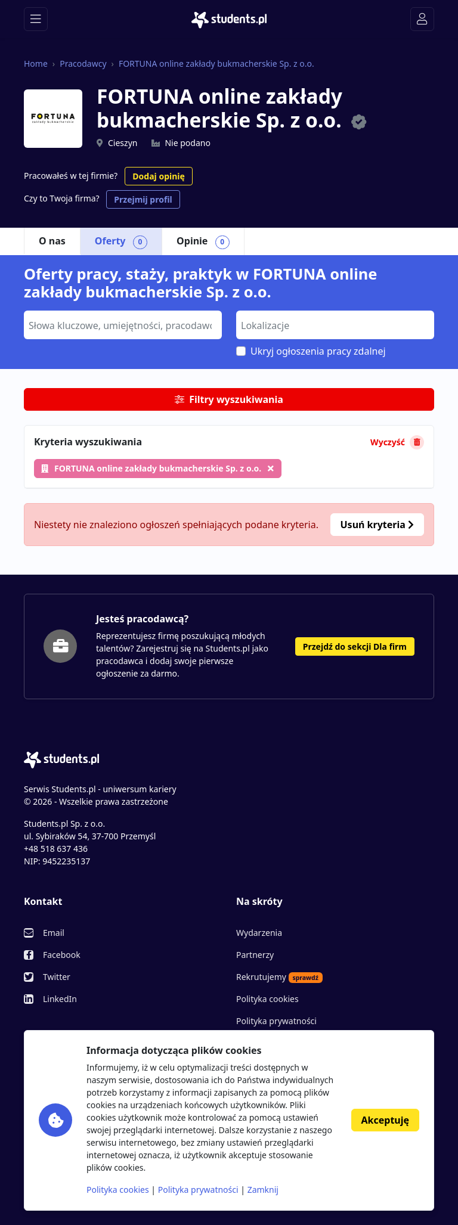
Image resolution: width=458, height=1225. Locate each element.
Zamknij (262, 1189)
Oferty (121, 241)
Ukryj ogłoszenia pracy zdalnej (318, 351)
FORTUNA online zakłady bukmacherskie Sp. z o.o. (216, 63)
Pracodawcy (83, 63)
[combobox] (123, 325)
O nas (52, 240)
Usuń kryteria (377, 524)
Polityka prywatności (276, 1020)
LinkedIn (60, 998)
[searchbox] (121, 324)
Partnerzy (255, 954)
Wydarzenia (259, 932)
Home (36, 63)
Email (53, 932)
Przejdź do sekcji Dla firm (355, 646)
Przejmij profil (143, 199)
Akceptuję (385, 1120)
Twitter (56, 976)
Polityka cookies (267, 998)
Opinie (203, 241)
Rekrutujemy (279, 977)
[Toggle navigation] (36, 19)
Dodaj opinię (158, 176)
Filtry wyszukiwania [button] (229, 399)
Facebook (62, 954)
